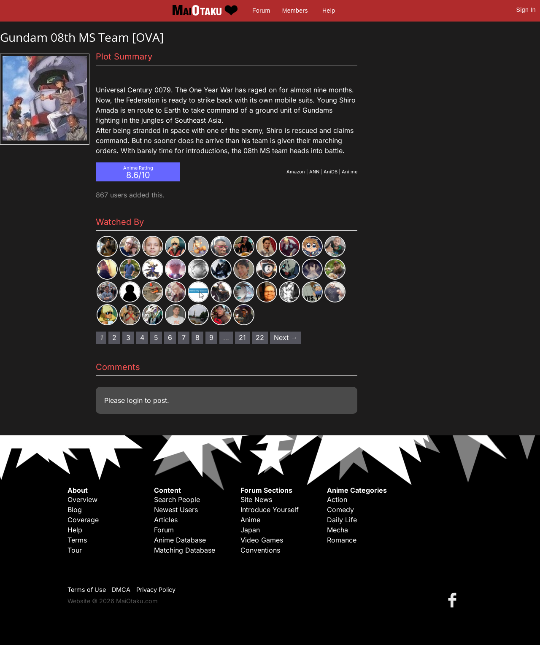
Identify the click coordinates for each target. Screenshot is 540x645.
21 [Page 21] (242, 337)
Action (337, 499)
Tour (75, 550)
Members (295, 10)
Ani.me (349, 172)
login (135, 400)
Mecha (337, 530)
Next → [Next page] (285, 337)
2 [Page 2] (114, 337)
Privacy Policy (156, 589)
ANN (314, 172)
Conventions (260, 550)
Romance (341, 540)
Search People (177, 499)
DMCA (121, 589)
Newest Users (176, 509)
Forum (261, 10)
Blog (75, 509)
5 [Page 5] (156, 337)
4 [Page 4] (142, 337)
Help (328, 10)
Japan (250, 530)
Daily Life (342, 519)
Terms (77, 540)
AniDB (331, 172)
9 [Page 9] (211, 337)
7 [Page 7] (184, 337)
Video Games (261, 540)
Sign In (526, 9)
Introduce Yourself (269, 509)
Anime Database (180, 540)
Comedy (340, 509)
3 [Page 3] (128, 337)
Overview (82, 499)
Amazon (295, 172)
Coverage (83, 519)
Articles (166, 519)
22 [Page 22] (260, 337)
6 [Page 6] (170, 337)
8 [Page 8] (197, 337)
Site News (256, 499)
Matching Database (184, 550)
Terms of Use (87, 589)
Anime (250, 519)
